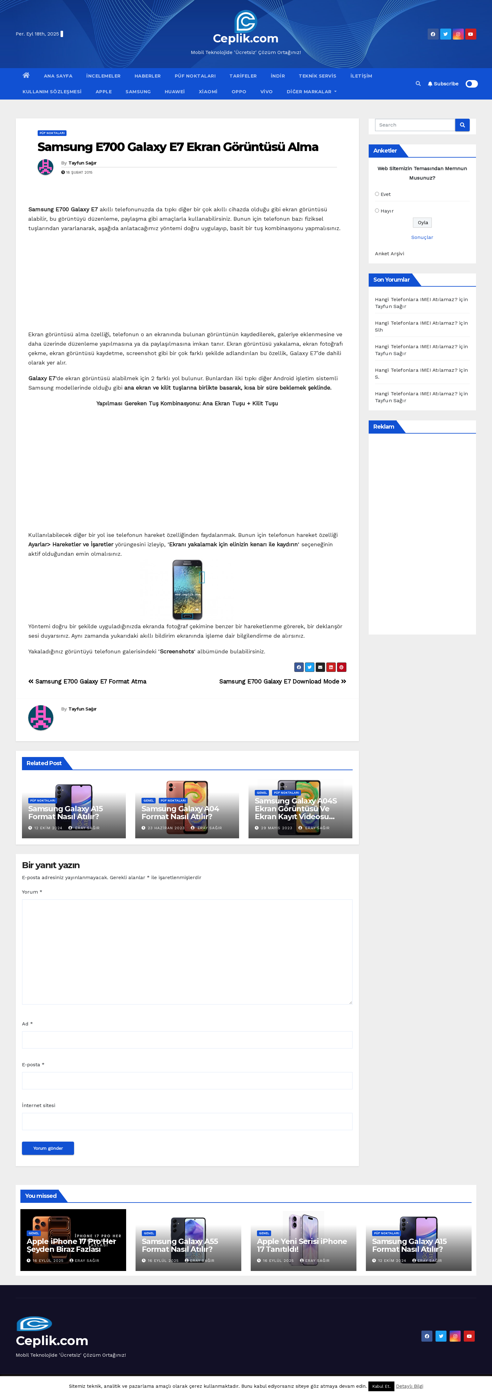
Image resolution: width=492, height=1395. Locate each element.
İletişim (361, 76)
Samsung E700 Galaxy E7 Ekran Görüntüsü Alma (178, 146)
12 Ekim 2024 (48, 828)
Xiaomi (208, 92)
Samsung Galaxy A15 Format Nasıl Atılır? (65, 812)
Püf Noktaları (195, 76)
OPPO (239, 92)
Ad (27, 1024)
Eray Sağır (84, 828)
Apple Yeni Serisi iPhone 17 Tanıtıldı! (302, 1245)
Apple (104, 92)
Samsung (138, 92)
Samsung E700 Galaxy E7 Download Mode (282, 681)
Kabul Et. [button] (381, 1386)
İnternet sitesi (38, 1105)
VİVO (266, 92)
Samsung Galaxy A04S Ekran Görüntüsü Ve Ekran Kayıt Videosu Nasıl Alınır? (295, 812)
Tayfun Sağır (82, 163)
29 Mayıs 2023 (276, 828)
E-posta (33, 1065)
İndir (278, 76)
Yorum (32, 892)
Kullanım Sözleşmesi (52, 92)
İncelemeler (103, 76)
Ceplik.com (246, 38)
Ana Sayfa (58, 76)
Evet (386, 194)
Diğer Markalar (312, 92)
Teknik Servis (318, 76)
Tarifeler (243, 76)
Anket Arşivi (389, 254)
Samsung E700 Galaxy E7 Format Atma (87, 681)
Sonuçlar (422, 237)
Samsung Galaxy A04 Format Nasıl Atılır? (180, 812)
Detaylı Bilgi (409, 1386)
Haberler (148, 76)
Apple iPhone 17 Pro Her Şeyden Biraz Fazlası (71, 1245)
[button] (418, 84)
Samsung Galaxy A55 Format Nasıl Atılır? (179, 1245)
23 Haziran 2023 (166, 828)
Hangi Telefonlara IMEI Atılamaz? (416, 299)
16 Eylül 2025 (49, 1260)
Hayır (387, 211)
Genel (148, 800)
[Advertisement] (187, 283)
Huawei (175, 92)
